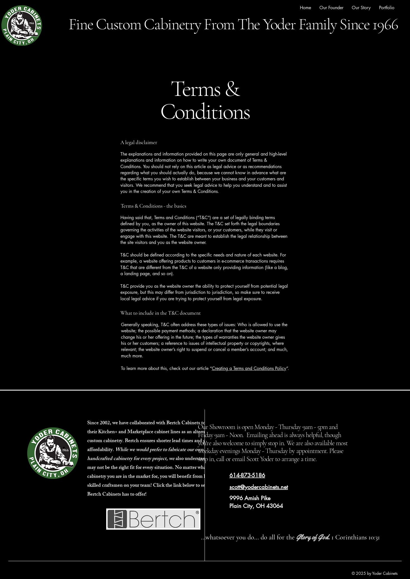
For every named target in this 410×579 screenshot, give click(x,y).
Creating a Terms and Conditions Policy (249, 368)
